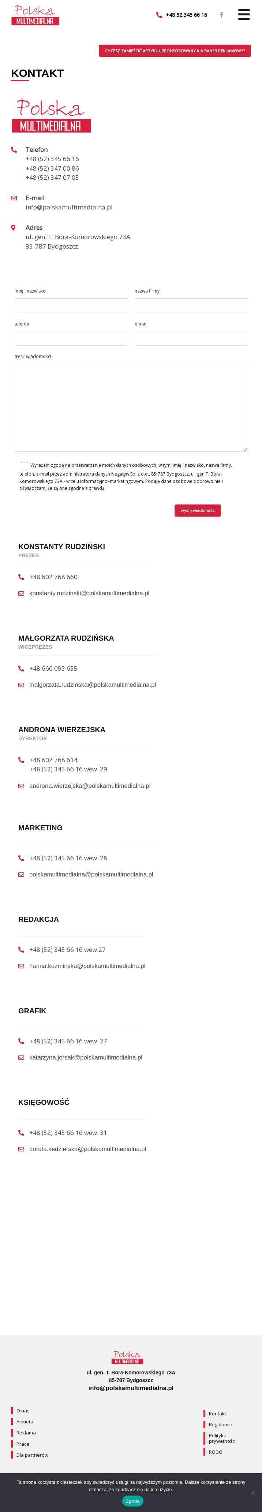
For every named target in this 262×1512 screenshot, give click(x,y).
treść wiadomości (33, 356)
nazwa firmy (147, 291)
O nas (23, 1410)
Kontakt (217, 1413)
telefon (22, 324)
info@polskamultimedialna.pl (131, 1388)
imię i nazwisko (30, 291)
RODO (215, 1452)
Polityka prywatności (222, 1438)
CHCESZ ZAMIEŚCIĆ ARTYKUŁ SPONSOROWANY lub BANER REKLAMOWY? (175, 50)
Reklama (26, 1433)
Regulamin (220, 1424)
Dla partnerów (32, 1455)
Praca (22, 1444)
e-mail (141, 324)
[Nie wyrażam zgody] (253, 1492)
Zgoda (133, 1501)
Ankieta (24, 1421)
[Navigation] (243, 15)
